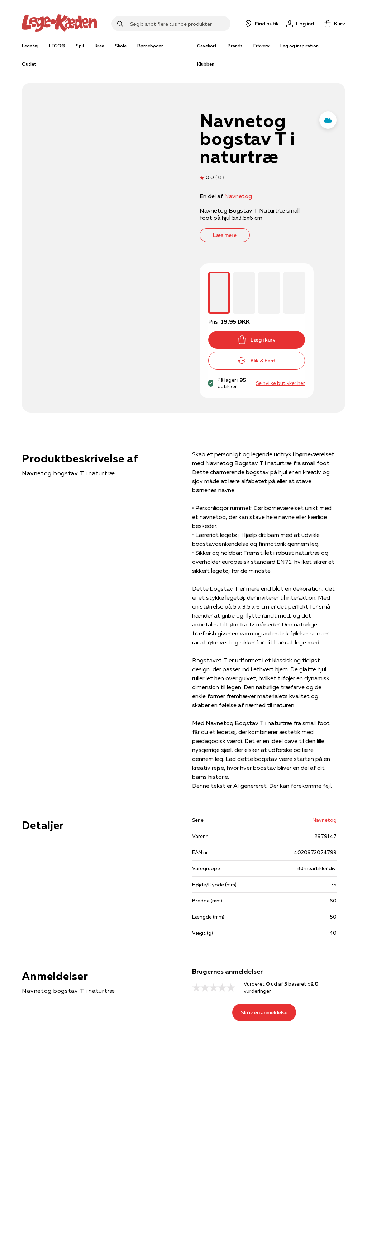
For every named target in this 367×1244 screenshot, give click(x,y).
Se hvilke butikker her (280, 383)
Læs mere (225, 235)
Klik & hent (257, 360)
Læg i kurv (257, 339)
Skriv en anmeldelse (264, 1012)
